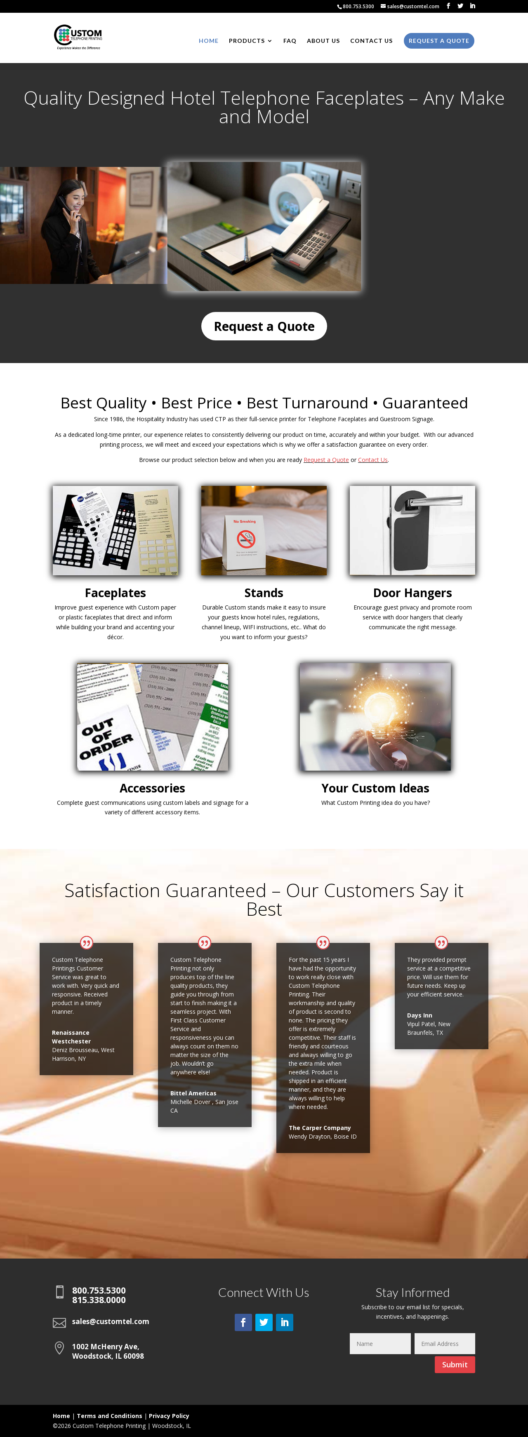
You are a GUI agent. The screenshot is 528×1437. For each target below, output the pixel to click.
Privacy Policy (169, 1416)
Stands (264, 592)
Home (209, 41)
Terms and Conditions (109, 1416)
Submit (455, 1364)
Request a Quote (439, 40)
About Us (323, 41)
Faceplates (115, 592)
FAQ (290, 41)
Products (247, 41)
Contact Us (371, 41)
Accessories (152, 788)
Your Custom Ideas (375, 788)
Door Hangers (412, 592)
